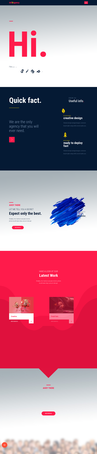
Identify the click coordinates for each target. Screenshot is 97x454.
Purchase (4, 445)
